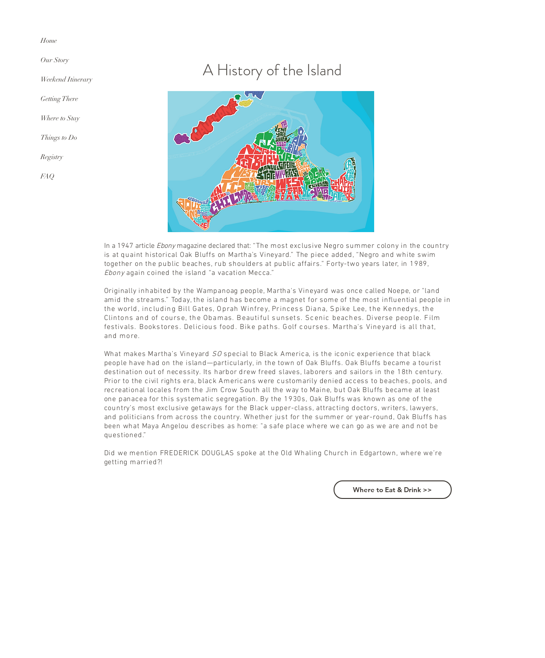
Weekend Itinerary (66, 79)
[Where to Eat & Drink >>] (393, 489)
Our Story (55, 60)
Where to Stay (60, 118)
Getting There (59, 99)
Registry (52, 157)
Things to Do (59, 137)
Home (49, 41)
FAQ (48, 176)
